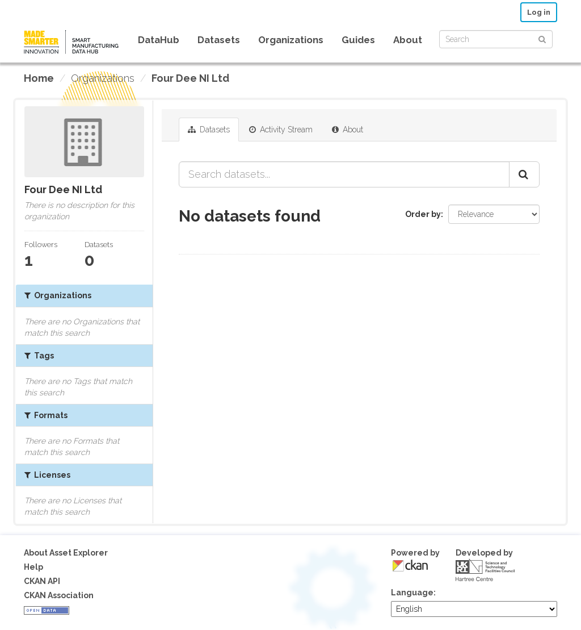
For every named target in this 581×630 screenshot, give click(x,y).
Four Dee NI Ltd (190, 78)
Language (412, 592)
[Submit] (542, 38)
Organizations (290, 39)
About (407, 39)
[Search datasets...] (344, 174)
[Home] (39, 78)
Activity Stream (281, 129)
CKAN (410, 565)
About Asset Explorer (66, 552)
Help (33, 566)
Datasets (218, 39)
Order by (423, 214)
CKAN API (42, 581)
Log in (538, 12)
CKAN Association (59, 595)
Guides (358, 39)
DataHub (158, 39)
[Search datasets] (496, 39)
